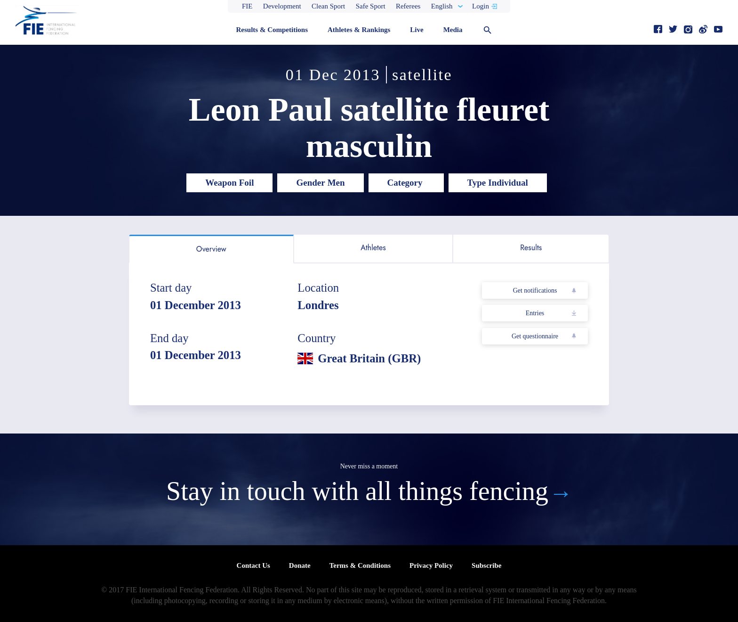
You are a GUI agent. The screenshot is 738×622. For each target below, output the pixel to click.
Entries (535, 313)
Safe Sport (370, 6)
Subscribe (486, 565)
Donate (300, 565)
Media (453, 29)
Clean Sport (328, 6)
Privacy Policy (431, 565)
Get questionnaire (535, 336)
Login (480, 6)
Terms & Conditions (360, 565)
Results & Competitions (272, 29)
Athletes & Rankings (359, 29)
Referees (408, 6)
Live (416, 29)
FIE (247, 6)
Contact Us (253, 565)
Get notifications (535, 290)
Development (282, 6)
